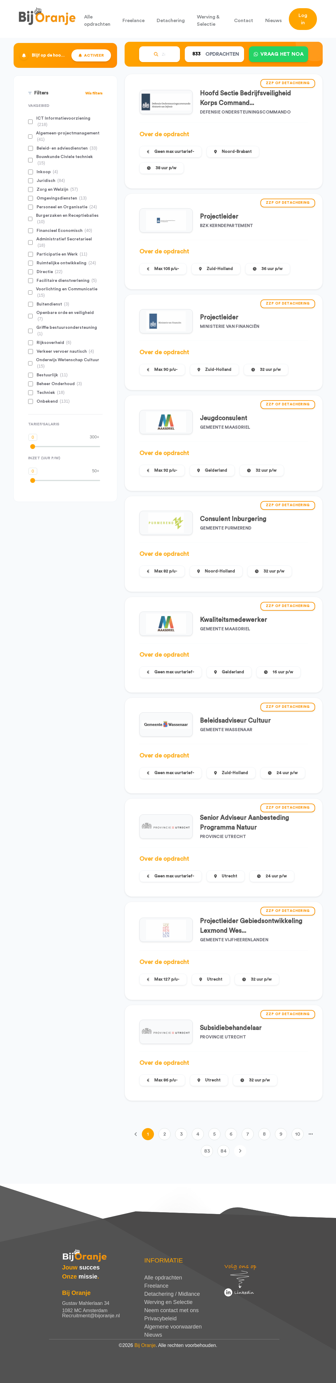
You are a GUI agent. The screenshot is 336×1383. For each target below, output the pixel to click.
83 (207, 1151)
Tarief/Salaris (44, 424)
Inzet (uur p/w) (44, 458)
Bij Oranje (144, 1345)
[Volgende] (240, 1151)
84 (223, 1151)
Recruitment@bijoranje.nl (91, 1316)
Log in (302, 19)
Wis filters (94, 93)
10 (297, 1134)
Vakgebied (39, 105)
